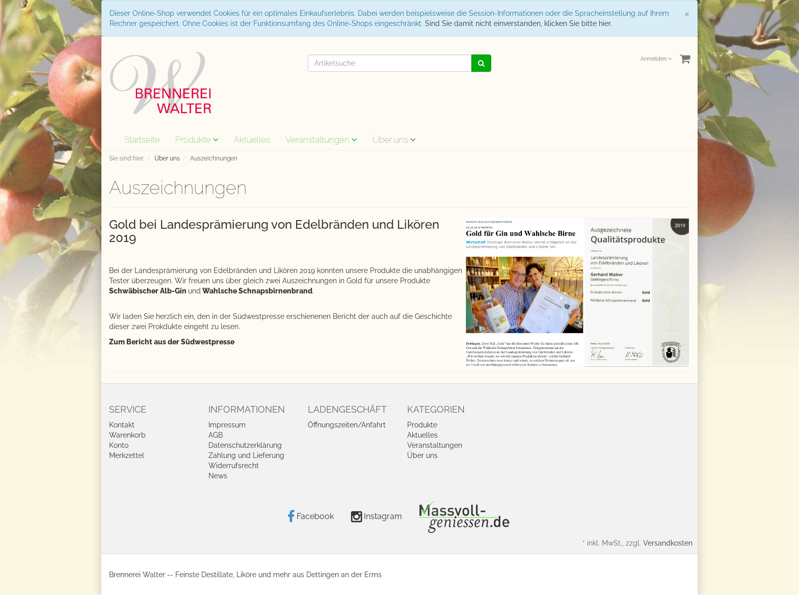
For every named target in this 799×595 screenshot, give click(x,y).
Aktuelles (252, 139)
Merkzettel (126, 455)
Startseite (142, 139)
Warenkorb (127, 435)
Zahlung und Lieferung (246, 455)
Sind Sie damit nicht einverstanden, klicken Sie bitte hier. (518, 23)
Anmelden (656, 59)
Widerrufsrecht (233, 466)
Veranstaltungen (321, 139)
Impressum (227, 425)
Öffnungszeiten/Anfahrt (347, 425)
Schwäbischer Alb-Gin (148, 291)
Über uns (394, 139)
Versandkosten (668, 543)
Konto (118, 445)
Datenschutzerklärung (245, 445)
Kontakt (122, 425)
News (217, 476)
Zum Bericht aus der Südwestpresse (171, 342)
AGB (215, 435)
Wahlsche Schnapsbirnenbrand (256, 291)
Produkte (197, 139)
